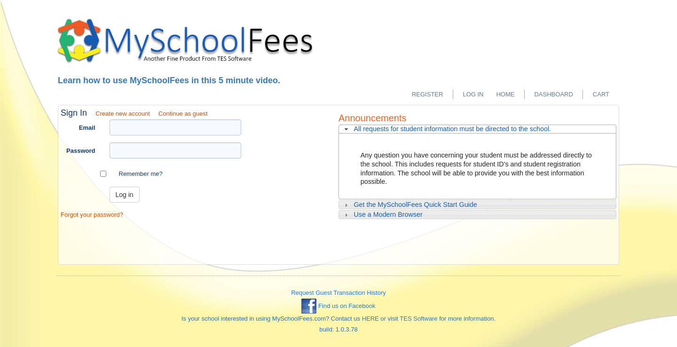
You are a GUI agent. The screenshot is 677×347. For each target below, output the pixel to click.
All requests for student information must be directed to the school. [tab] (446, 129)
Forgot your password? (92, 214)
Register (427, 94)
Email (87, 127)
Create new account (122, 113)
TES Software (418, 318)
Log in (473, 94)
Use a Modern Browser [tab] (382, 215)
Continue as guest (183, 113)
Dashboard (553, 94)
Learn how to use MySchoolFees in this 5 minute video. (169, 80)
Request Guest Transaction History (338, 292)
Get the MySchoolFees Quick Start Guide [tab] (409, 205)
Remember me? (141, 173)
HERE (370, 318)
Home (505, 94)
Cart (601, 94)
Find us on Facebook (338, 305)
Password (80, 150)
